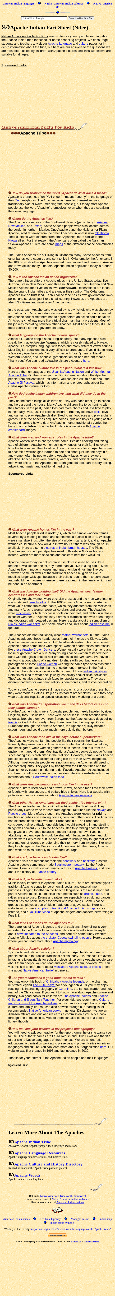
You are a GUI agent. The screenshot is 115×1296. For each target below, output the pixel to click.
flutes (98, 894)
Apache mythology (65, 941)
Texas (37, 226)
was (23, 737)
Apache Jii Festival (21, 382)
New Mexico (16, 226)
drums (88, 894)
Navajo (101, 810)
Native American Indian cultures (64, 3)
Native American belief (38, 970)
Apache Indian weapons (75, 795)
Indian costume (99, 624)
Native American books (45, 1010)
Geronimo (65, 988)
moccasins (23, 613)
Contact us (76, 1241)
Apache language (60, 43)
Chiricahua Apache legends (65, 981)
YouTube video (39, 912)
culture (83, 43)
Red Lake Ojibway (50, 1219)
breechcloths (37, 602)
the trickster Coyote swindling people (66, 937)
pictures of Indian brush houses (65, 547)
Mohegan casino (80, 1219)
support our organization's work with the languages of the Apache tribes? (70, 1229)
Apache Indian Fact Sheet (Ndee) (49, 27)
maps (59, 244)
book (58, 978)
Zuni (18, 200)
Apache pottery (45, 872)
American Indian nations (70, 1202)
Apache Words (27, 1175)
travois (12, 722)
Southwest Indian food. (49, 777)
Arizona (102, 222)
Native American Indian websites (70, 1199)
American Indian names (16, 1219)
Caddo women (47, 664)
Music (12, 883)
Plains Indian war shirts (24, 624)
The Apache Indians (77, 996)
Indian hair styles (95, 671)
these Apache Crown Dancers (34, 649)
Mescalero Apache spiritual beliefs (77, 967)
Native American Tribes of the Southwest (63, 1196)
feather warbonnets (75, 635)
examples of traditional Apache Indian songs (65, 908)
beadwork (69, 861)
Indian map (105, 1219)
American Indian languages (18, 3)
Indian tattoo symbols (62, 1222)
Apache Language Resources (39, 1153)
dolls (97, 412)
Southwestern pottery (69, 864)
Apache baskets (86, 868)
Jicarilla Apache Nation (68, 371)
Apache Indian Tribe (32, 1142)
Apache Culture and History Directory (48, 1164)
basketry (89, 861)
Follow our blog (91, 1241)
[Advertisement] (30, 91)
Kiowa (12, 240)
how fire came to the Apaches (37, 934)
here (86, 360)
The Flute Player (44, 985)
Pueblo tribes (17, 813)
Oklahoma (102, 233)
